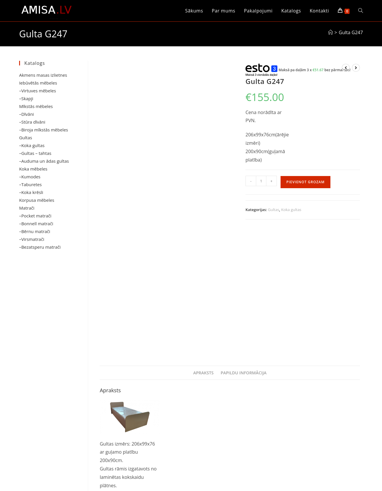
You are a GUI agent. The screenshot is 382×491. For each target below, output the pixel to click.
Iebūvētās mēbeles (38, 83)
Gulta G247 (351, 32)
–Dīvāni (26, 114)
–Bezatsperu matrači (40, 247)
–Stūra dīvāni (32, 122)
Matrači (26, 208)
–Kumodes (30, 176)
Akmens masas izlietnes (43, 75)
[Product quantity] (261, 181)
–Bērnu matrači (34, 231)
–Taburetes (30, 184)
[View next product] (356, 68)
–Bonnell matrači (36, 223)
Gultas (273, 209)
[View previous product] (346, 68)
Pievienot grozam (305, 181)
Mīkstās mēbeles (36, 106)
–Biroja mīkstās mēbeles (43, 130)
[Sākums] (330, 32)
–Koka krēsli (31, 192)
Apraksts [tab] (203, 245)
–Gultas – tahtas (35, 153)
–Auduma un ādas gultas (44, 161)
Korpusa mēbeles (36, 200)
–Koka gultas (32, 145)
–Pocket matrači (35, 216)
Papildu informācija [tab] (243, 245)
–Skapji (26, 98)
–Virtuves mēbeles (37, 91)
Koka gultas (291, 209)
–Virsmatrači (31, 239)
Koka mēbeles (33, 169)
